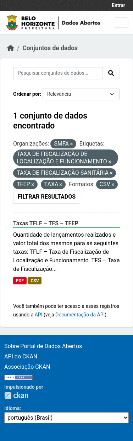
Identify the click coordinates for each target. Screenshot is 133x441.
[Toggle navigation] (121, 22)
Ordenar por (26, 94)
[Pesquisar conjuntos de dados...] (57, 73)
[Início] (10, 48)
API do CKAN (20, 356)
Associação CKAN (27, 366)
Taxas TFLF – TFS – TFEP (45, 223)
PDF (20, 280)
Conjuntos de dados (50, 48)
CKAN (16, 395)
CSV (35, 280)
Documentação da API (80, 314)
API (39, 314)
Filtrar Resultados (47, 196)
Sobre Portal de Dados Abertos (43, 346)
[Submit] (111, 73)
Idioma (12, 408)
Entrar (118, 5)
